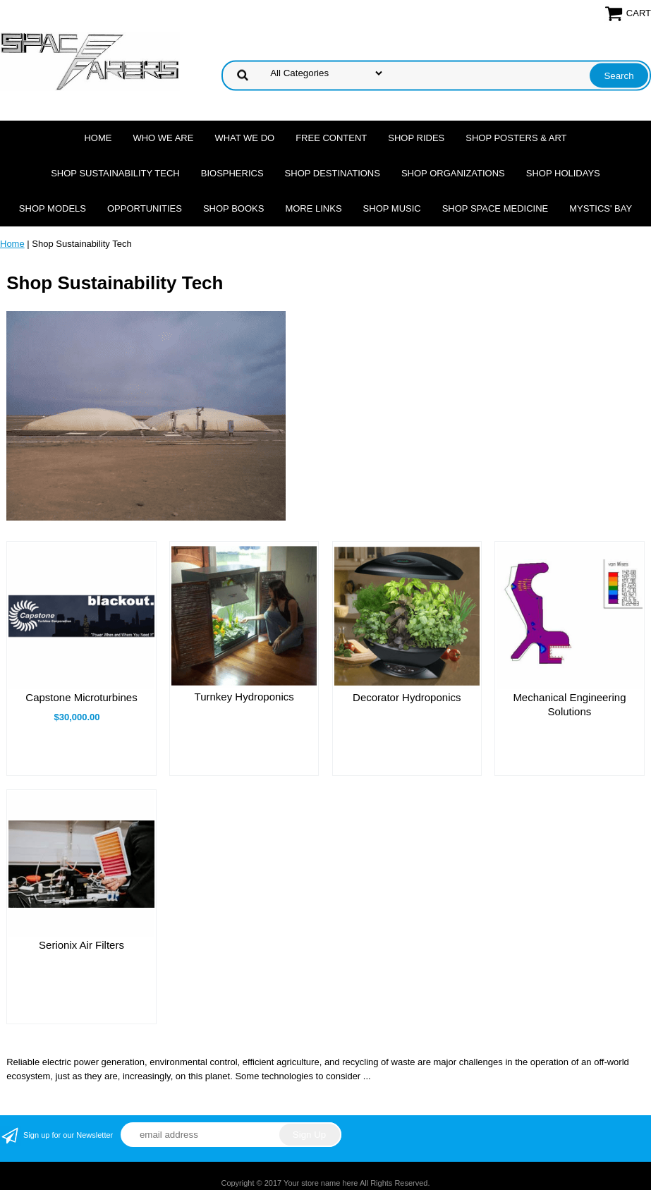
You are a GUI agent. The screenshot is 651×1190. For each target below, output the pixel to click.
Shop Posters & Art (516, 138)
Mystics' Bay (600, 208)
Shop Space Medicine (495, 208)
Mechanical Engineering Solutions (569, 704)
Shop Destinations (332, 173)
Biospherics (232, 173)
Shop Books (233, 208)
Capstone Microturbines (81, 697)
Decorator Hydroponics (407, 697)
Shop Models (52, 208)
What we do (244, 138)
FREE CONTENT (331, 138)
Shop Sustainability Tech (115, 173)
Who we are (163, 138)
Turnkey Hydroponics (244, 697)
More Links (313, 208)
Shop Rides (416, 138)
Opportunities (144, 208)
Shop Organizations (453, 173)
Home (97, 138)
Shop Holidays (563, 173)
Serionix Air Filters (81, 945)
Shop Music (392, 208)
